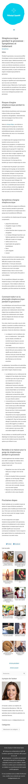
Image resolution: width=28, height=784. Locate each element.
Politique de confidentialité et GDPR (14, 751)
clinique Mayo (10, 124)
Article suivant (14, 668)
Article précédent (14, 663)
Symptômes (5, 49)
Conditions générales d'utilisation (11, 753)
